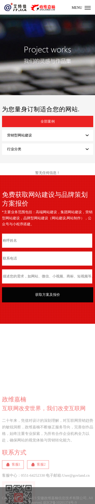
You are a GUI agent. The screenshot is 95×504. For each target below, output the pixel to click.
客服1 (16, 483)
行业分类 (14, 149)
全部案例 (48, 121)
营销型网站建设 (19, 135)
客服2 (41, 483)
